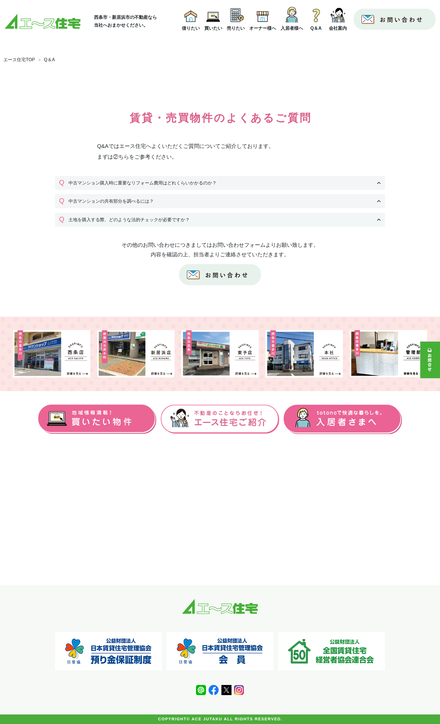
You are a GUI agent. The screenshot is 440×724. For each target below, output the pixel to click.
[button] (220, 183)
